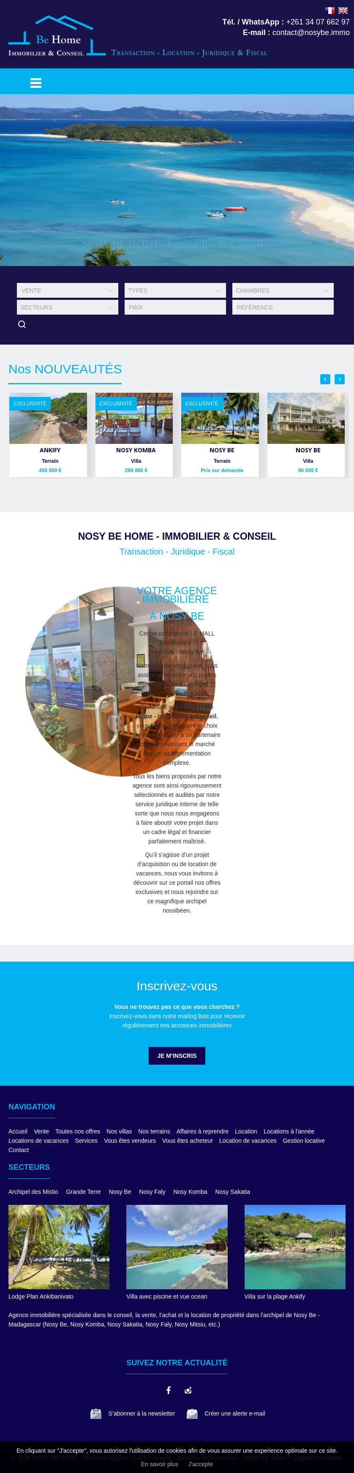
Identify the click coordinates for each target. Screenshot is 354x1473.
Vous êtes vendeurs (130, 1140)
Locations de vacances (38, 1140)
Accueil (17, 1131)
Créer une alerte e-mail (234, 1413)
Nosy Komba (190, 1191)
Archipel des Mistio (33, 1191)
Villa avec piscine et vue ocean (166, 1296)
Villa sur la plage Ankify (275, 1296)
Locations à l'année (289, 1131)
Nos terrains (154, 1131)
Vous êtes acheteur (187, 1140)
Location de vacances (247, 1140)
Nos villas (119, 1131)
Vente (41, 1131)
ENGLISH (343, 10)
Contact (18, 1150)
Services (86, 1140)
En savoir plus (159, 1464)
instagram (187, 1390)
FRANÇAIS (330, 10)
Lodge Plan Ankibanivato (41, 1296)
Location (246, 1131)
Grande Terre (83, 1191)
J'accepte (200, 1464)
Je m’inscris (176, 1055)
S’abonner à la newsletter (141, 1413)
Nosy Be (120, 1191)
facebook (168, 1390)
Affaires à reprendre (203, 1131)
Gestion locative (304, 1140)
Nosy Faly (152, 1191)
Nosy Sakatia (232, 1191)
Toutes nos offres (77, 1131)
